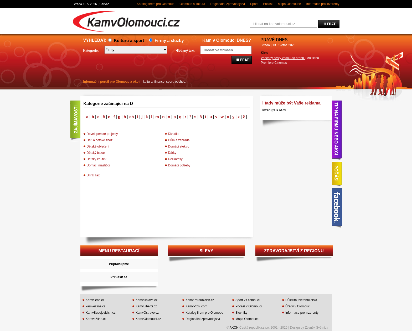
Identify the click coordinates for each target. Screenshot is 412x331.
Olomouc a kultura (192, 4)
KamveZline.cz (96, 319)
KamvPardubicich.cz (200, 300)
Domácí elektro (178, 146)
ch (132, 116)
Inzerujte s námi (274, 110)
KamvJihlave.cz (146, 300)
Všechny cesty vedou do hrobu (283, 58)
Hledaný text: (185, 50)
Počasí (268, 4)
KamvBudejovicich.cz (100, 312)
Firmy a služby (166, 40)
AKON (234, 327)
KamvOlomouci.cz (148, 319)
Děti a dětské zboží (100, 140)
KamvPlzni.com (196, 306)
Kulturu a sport (126, 40)
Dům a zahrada (179, 140)
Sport (254, 4)
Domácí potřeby (179, 165)
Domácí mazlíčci (98, 165)
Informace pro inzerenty (322, 4)
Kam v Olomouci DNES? (226, 40)
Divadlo (173, 134)
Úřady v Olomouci (297, 306)
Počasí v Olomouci (248, 306)
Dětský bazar (96, 153)
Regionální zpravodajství (227, 4)
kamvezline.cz (95, 306)
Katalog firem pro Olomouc (155, 4)
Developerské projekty (102, 134)
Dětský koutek (96, 159)
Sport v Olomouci (247, 300)
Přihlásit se (118, 277)
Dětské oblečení (98, 146)
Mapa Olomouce (289, 4)
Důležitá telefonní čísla (301, 300)
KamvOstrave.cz (147, 312)
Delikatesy (175, 159)
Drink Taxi (93, 175)
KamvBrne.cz (95, 300)
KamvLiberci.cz (146, 306)
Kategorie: (91, 50)
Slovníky (241, 312)
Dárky (172, 153)
